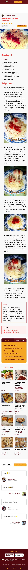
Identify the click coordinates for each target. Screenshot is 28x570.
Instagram (18, 564)
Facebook (5, 564)
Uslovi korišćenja (21, 559)
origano (16, 330)
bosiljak (8, 330)
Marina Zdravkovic (14, 493)
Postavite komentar (20, 465)
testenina (8, 332)
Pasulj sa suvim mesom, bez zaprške (14, 359)
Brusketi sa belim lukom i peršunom (21, 425)
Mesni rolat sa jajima (10, 351)
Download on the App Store (9, 555)
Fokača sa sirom (7, 446)
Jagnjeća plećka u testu (7, 380)
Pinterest (23, 564)
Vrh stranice (13, 551)
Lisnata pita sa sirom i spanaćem (13, 356)
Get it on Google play (19, 555)
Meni (14, 568)
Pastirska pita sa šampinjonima (7, 425)
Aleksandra (11, 15)
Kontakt (12, 560)
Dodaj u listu (21, 25)
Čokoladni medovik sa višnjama (13, 348)
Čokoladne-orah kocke (10, 345)
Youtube (13, 564)
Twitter (9, 564)
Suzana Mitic (16, 522)
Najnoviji (7, 340)
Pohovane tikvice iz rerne (21, 446)
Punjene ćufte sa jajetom (11, 353)
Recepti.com (2, 560)
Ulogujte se (18, 1)
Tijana (9, 508)
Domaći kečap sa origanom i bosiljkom (21, 380)
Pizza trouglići (7, 403)
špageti (17, 332)
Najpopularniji (20, 340)
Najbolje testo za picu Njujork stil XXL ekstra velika (21, 403)
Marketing (7, 560)
